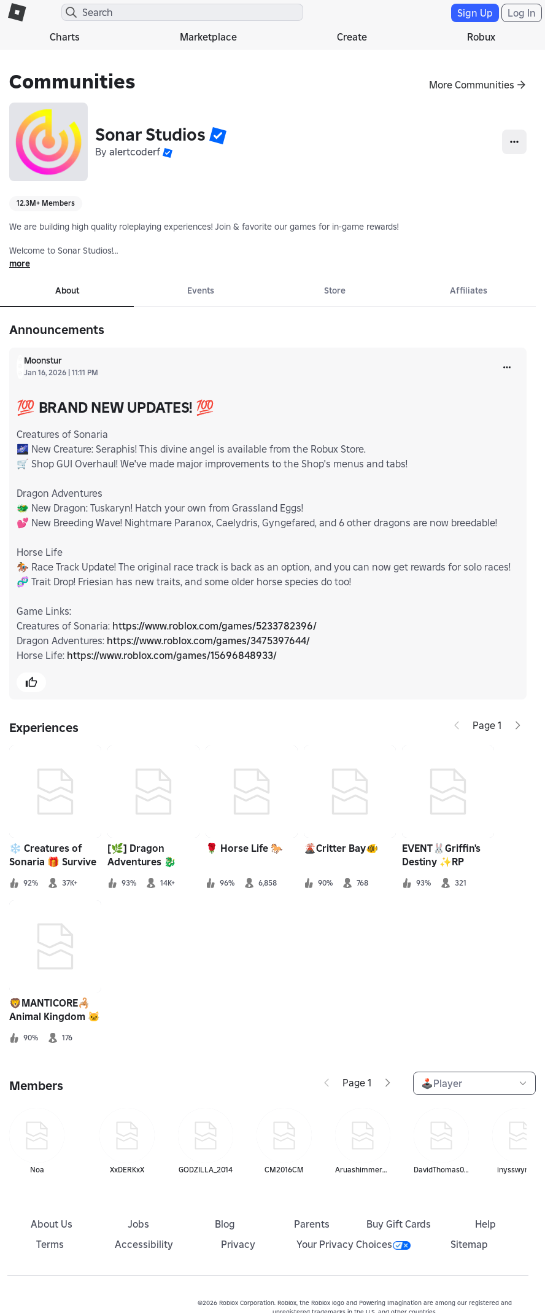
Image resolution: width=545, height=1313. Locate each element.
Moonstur (43, 360)
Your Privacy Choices (353, 1244)
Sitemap (469, 1244)
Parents (312, 1224)
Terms (50, 1244)
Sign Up (475, 13)
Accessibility (144, 1244)
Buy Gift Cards (398, 1224)
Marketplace (208, 37)
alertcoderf (134, 152)
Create (352, 37)
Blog (225, 1224)
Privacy (238, 1244)
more (19, 263)
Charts (65, 37)
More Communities (471, 85)
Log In (522, 13)
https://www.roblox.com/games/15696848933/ (172, 655)
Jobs (138, 1224)
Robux (481, 37)
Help (485, 1224)
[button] (217, 135)
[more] (507, 367)
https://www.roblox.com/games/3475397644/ (208, 640)
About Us (51, 1224)
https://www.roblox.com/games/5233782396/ (214, 626)
